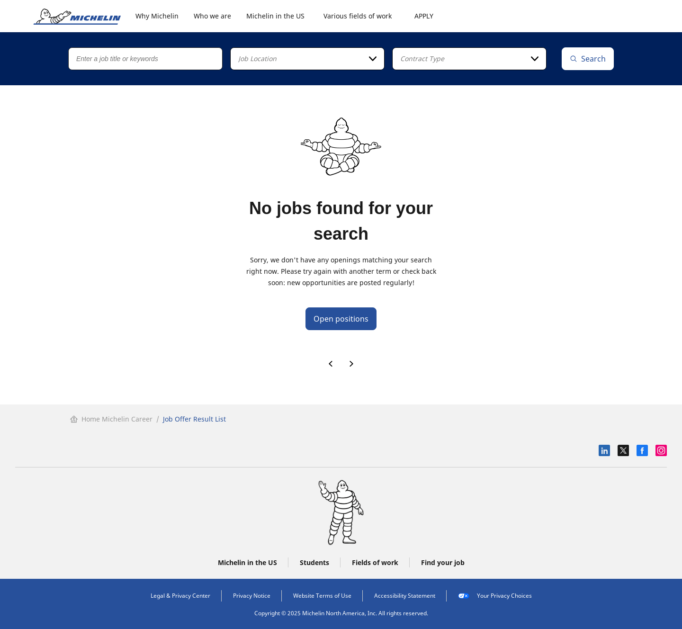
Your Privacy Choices (495, 596)
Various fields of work (357, 15)
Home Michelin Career (111, 418)
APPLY (423, 15)
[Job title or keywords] (145, 58)
